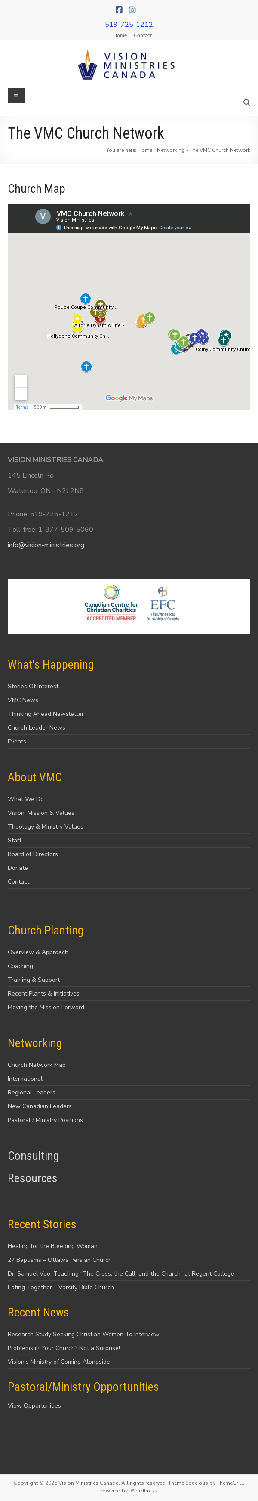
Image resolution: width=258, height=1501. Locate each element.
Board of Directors (33, 854)
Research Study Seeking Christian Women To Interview (84, 1334)
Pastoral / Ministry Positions (45, 1120)
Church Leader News (36, 728)
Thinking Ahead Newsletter (46, 714)
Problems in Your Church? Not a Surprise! (64, 1348)
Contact (143, 35)
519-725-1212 (129, 24)
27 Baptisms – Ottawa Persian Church (60, 1260)
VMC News (23, 700)
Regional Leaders (31, 1092)
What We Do (26, 799)
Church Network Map (37, 1065)
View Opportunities (34, 1406)
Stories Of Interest (33, 686)
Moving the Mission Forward (46, 1007)
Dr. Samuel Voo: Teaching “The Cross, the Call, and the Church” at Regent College (121, 1274)
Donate (18, 868)
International (25, 1079)
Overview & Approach (38, 952)
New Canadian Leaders (40, 1106)
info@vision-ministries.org (46, 545)
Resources (33, 1178)
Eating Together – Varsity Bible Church (61, 1287)
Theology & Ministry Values (45, 827)
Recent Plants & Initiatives (44, 993)
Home (120, 35)
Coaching (20, 966)
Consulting (33, 1156)
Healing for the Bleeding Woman (53, 1246)
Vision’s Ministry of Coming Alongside (59, 1362)
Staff (15, 840)
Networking (171, 150)
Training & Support (34, 980)
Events (17, 741)
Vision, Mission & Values (41, 813)
